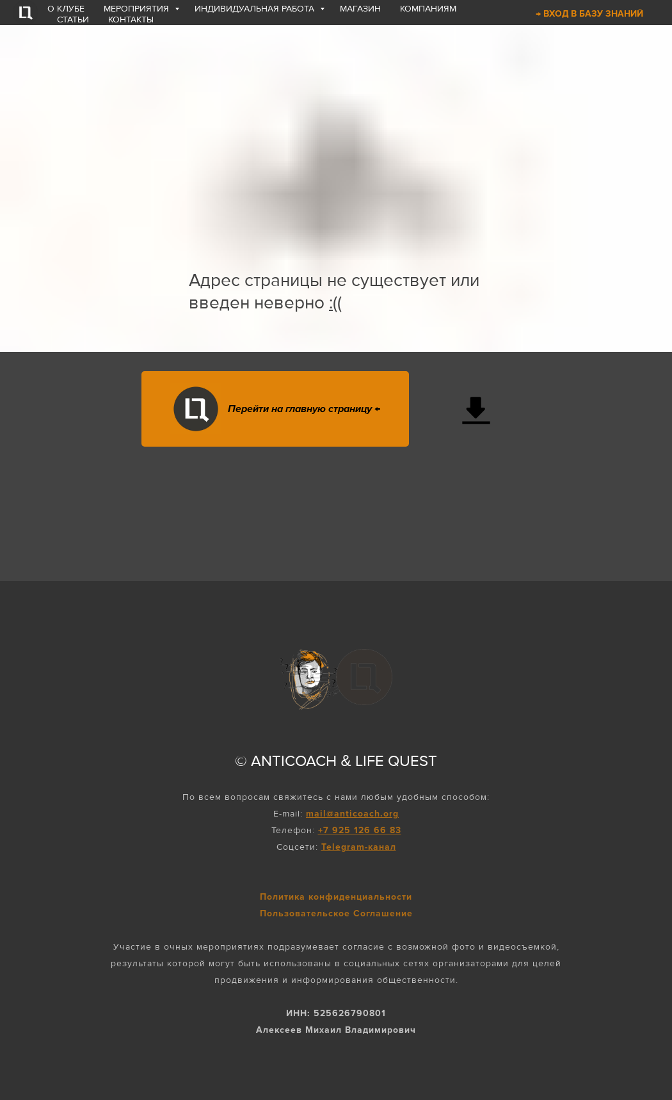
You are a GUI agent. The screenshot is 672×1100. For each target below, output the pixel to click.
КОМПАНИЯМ (428, 8)
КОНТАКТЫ (131, 19)
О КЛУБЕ (65, 8)
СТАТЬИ (73, 19)
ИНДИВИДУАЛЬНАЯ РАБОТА (256, 8)
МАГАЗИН (360, 8)
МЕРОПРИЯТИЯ (138, 8)
